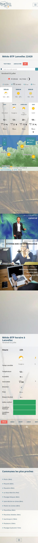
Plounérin (8, 488)
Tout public (7, 64)
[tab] (4, 422)
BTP (25, 64)
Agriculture (17, 64)
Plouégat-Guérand (11, 528)
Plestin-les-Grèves (11, 506)
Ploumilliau (8, 510)
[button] (9, 155)
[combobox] (20, 69)
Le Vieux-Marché (10, 493)
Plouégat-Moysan (10, 497)
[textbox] (20, 69)
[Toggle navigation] (35, 5)
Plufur (7, 479)
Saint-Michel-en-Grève (12, 501)
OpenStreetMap (6, 170)
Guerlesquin (9, 519)
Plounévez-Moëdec (11, 515)
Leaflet (4, 168)
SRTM (15, 170)
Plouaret (7, 484)
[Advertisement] (19, 31)
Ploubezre (8, 523)
